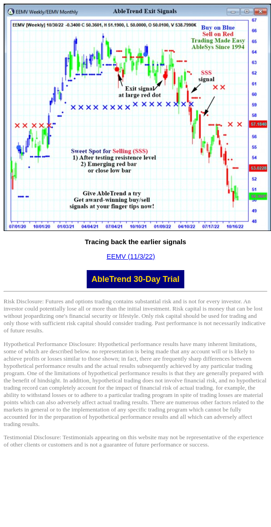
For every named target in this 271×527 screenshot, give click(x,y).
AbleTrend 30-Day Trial (135, 279)
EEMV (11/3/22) (131, 256)
